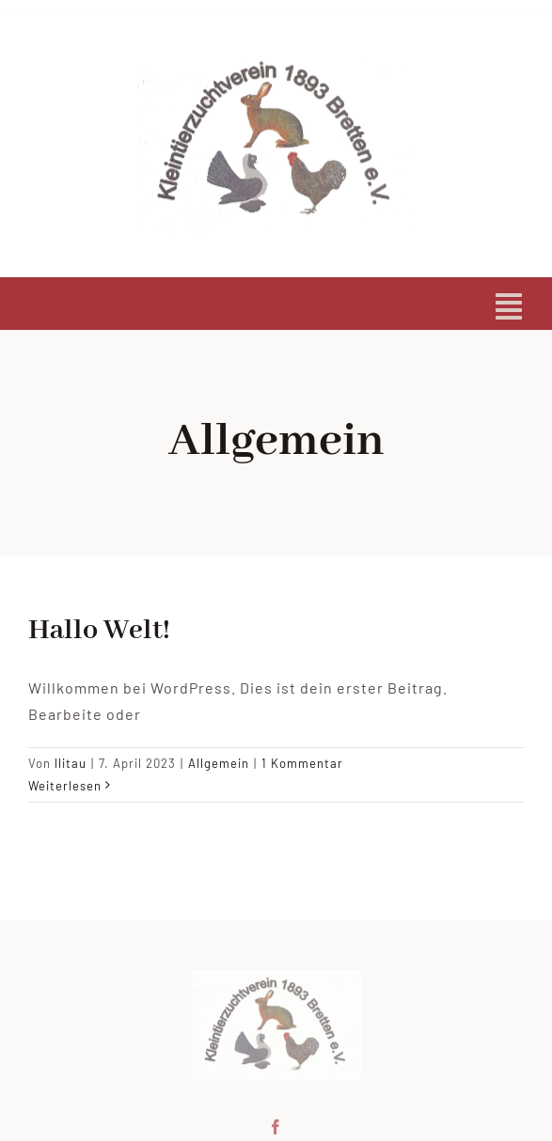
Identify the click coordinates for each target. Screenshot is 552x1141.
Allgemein (218, 763)
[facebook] (276, 1125)
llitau (71, 763)
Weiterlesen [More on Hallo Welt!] (65, 785)
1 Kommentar (302, 763)
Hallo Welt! (99, 631)
